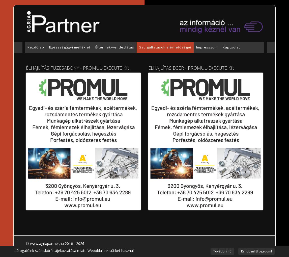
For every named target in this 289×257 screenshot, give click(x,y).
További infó (222, 251)
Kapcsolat (231, 47)
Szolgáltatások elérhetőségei (165, 47)
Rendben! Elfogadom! (256, 251)
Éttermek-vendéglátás (114, 47)
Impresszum (207, 47)
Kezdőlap (35, 47)
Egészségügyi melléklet (69, 47)
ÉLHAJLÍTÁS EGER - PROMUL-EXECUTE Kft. (191, 68)
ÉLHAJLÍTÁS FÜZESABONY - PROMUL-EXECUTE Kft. (78, 68)
